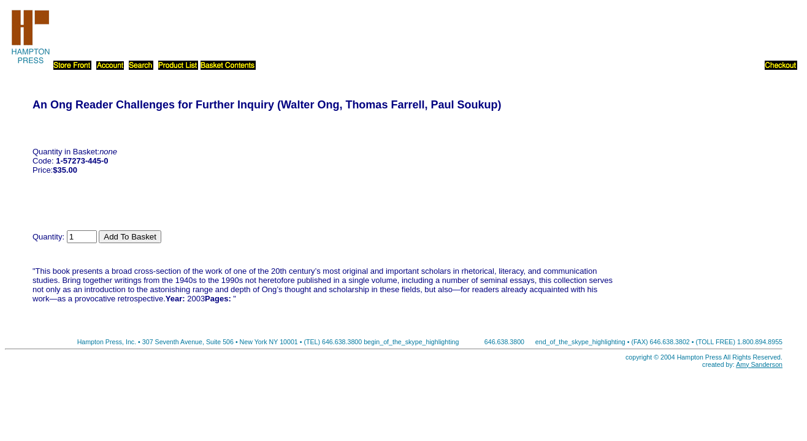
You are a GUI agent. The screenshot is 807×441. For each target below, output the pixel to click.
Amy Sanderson (759, 364)
